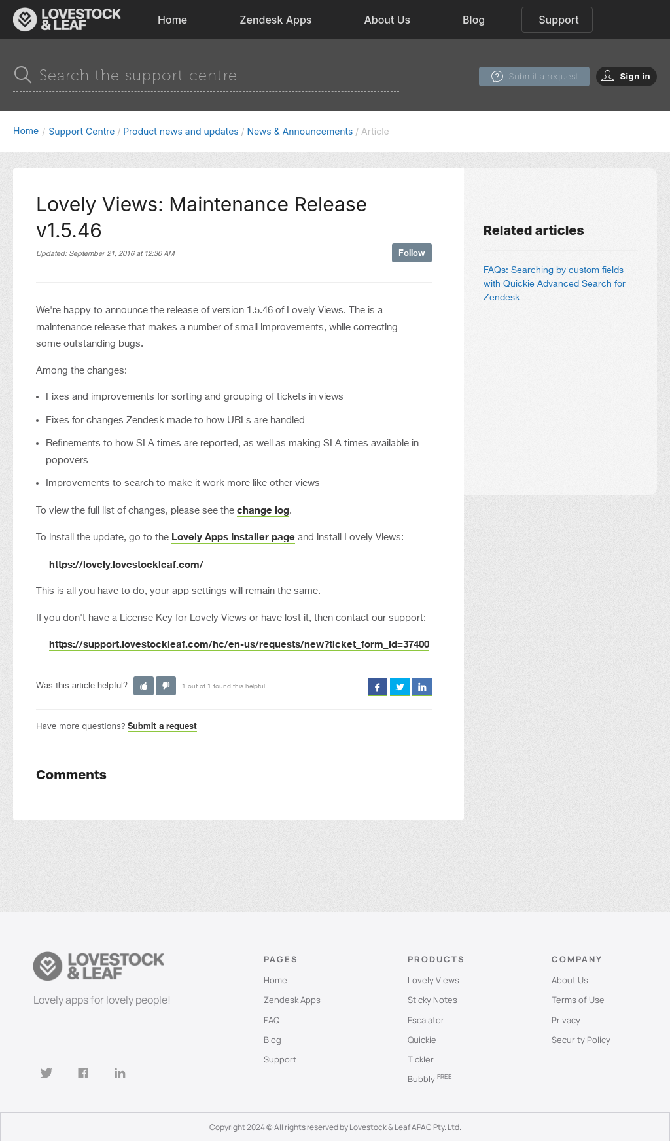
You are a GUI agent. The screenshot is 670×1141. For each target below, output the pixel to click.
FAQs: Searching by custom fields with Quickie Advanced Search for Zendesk (555, 284)
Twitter (400, 686)
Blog (474, 19)
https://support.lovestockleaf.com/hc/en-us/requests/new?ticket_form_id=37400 (239, 644)
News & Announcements (300, 131)
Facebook (377, 686)
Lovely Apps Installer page (233, 536)
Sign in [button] (635, 76)
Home (172, 19)
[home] (67, 20)
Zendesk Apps (275, 19)
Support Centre (81, 131)
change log (263, 510)
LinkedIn (422, 686)
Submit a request (543, 76)
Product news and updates (181, 131)
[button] (143, 686)
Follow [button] (411, 252)
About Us (387, 19)
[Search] (206, 75)
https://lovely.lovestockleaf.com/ (126, 564)
